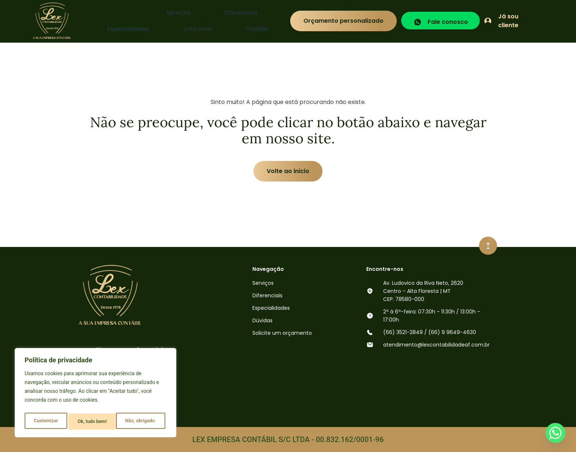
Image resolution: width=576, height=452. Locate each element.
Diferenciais (138, 21)
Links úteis (233, 21)
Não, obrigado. (93, 421)
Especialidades (187, 21)
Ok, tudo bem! (143, 421)
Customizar (45, 421)
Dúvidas (269, 21)
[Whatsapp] (555, 433)
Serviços (99, 21)
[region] (95, 394)
